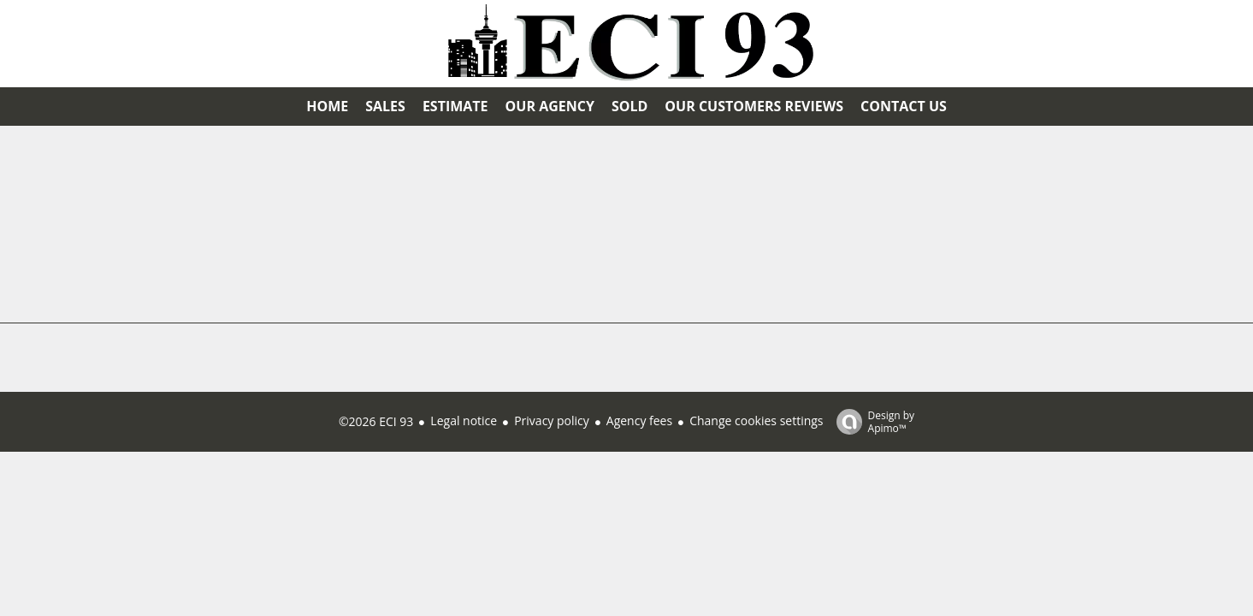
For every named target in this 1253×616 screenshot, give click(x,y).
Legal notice (463, 420)
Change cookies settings (756, 420)
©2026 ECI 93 (376, 421)
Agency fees (639, 420)
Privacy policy (551, 420)
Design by (871, 421)
